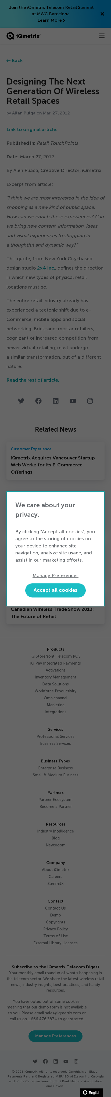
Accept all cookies (55, 590)
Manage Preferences (55, 575)
